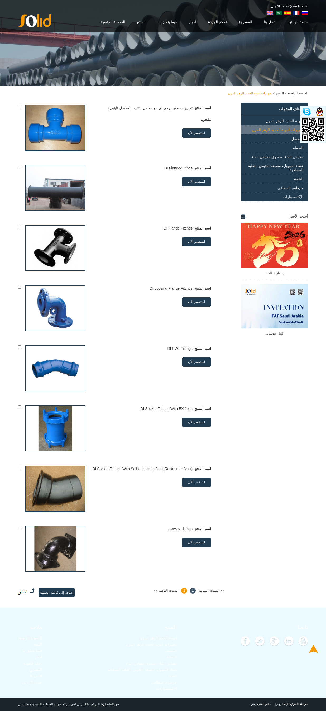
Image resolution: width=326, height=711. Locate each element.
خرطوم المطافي (290, 188)
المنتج (141, 22)
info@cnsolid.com (295, 6)
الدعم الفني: (264, 704)
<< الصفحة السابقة (211, 591)
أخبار (192, 22)
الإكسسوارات (293, 197)
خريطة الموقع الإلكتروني (292, 704)
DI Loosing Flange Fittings (171, 288)
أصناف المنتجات (291, 109)
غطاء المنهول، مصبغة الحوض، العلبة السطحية (275, 168)
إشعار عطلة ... (274, 273)
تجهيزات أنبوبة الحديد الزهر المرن (250, 93)
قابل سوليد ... (274, 333)
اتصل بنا (270, 22)
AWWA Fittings (180, 529)
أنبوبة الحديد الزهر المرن (284, 121)
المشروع (245, 22)
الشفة (298, 179)
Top (313, 649)
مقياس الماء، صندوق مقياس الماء (277, 157)
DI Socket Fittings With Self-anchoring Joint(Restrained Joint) (142, 469)
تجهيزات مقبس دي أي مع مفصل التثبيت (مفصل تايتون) (150, 108)
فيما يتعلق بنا (167, 22)
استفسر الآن (196, 133)
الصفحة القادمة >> (166, 591)
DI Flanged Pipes (178, 168)
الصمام (298, 148)
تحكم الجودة (217, 22)
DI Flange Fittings (178, 228)
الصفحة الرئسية (113, 22)
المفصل (297, 139)
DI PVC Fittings (180, 348)
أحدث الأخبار (298, 216)
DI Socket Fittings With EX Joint (166, 409)
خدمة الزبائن (298, 22)
